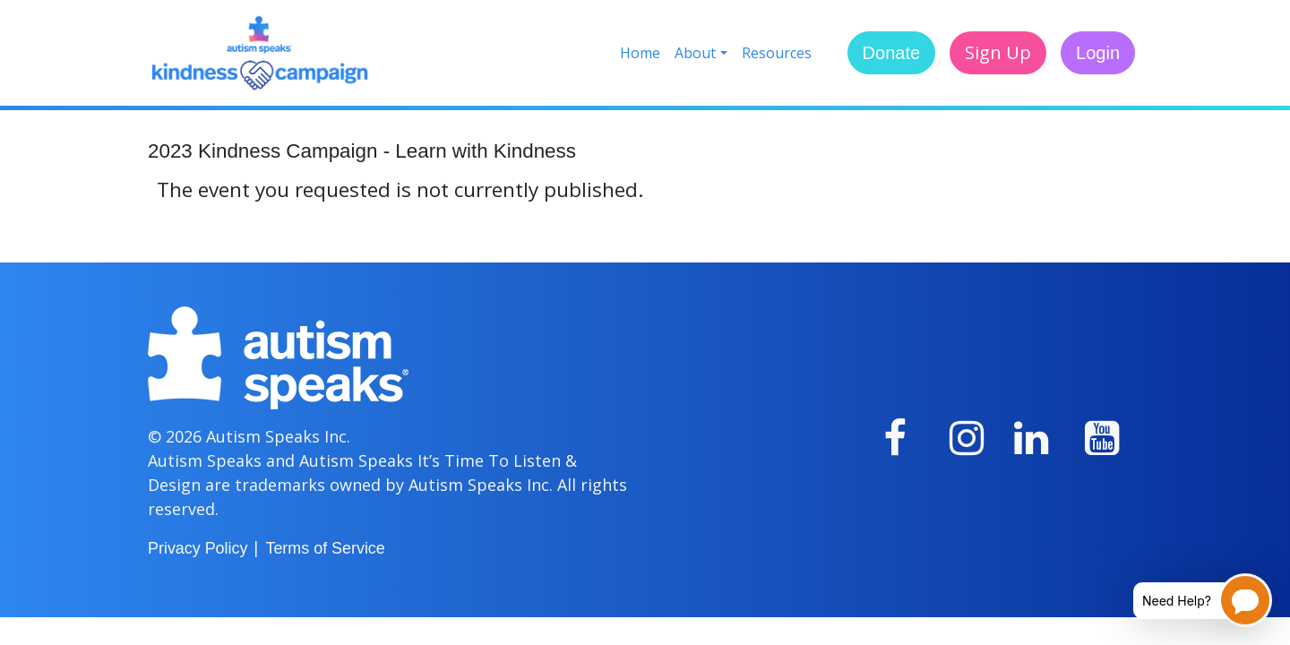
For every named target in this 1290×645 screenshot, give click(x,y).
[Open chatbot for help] (1189, 600)
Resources (777, 53)
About (695, 53)
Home (640, 53)
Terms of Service (324, 548)
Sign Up (998, 52)
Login (1098, 53)
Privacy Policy (197, 548)
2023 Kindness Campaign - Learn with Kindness (362, 151)
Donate (892, 53)
